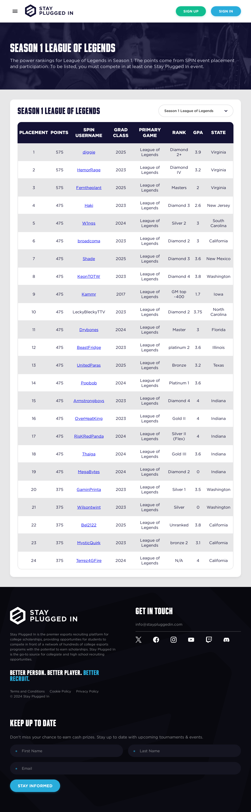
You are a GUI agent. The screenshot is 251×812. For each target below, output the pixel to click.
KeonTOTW (88, 276)
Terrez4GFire (88, 560)
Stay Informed (35, 785)
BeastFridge (89, 347)
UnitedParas (89, 365)
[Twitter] (144, 640)
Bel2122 (88, 524)
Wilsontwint (89, 507)
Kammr (89, 294)
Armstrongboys (88, 400)
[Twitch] (214, 640)
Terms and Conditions (27, 691)
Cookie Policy (60, 691)
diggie (89, 152)
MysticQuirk (88, 542)
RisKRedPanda (89, 436)
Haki (89, 205)
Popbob (89, 382)
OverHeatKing (89, 418)
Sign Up (190, 11)
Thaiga (88, 453)
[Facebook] (162, 640)
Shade (89, 258)
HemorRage (88, 169)
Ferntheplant (88, 187)
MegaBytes (89, 471)
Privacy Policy (87, 691)
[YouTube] (197, 640)
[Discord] (232, 640)
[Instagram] (179, 640)
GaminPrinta (89, 489)
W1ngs (88, 223)
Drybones (88, 329)
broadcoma (89, 240)
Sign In (226, 11)
